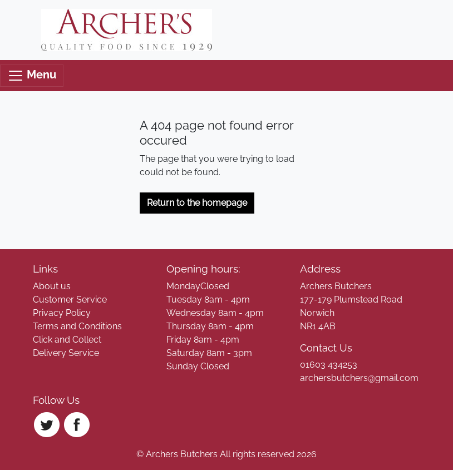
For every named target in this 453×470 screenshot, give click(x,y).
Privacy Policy (62, 313)
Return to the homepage (197, 202)
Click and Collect (67, 339)
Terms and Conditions (77, 326)
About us (52, 286)
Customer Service (70, 299)
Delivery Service (66, 353)
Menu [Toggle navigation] (31, 75)
